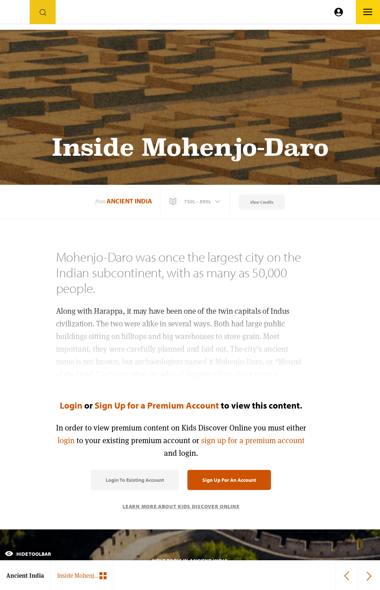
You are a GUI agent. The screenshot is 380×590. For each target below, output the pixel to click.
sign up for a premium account (253, 440)
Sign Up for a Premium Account (157, 405)
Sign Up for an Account (229, 480)
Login (71, 405)
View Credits (261, 202)
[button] (195, 201)
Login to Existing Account (135, 480)
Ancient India (129, 201)
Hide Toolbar (28, 554)
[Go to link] (15, 14)
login (66, 440)
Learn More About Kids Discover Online (180, 506)
